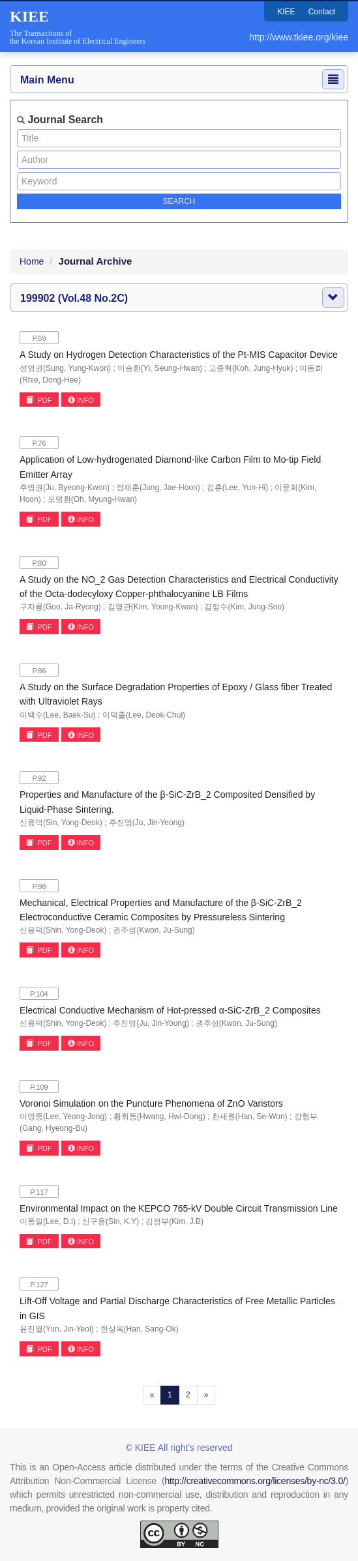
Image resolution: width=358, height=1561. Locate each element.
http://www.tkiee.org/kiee (298, 37)
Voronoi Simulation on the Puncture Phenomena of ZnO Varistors (151, 1103)
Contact (321, 11)
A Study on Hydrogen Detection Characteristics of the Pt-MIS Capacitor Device (179, 354)
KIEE (286, 11)
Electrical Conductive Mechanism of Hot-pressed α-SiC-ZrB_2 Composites (170, 1010)
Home (32, 261)
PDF (39, 400)
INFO (81, 400)
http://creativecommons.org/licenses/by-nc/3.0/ (254, 1481)
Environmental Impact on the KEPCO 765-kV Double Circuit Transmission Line (179, 1208)
